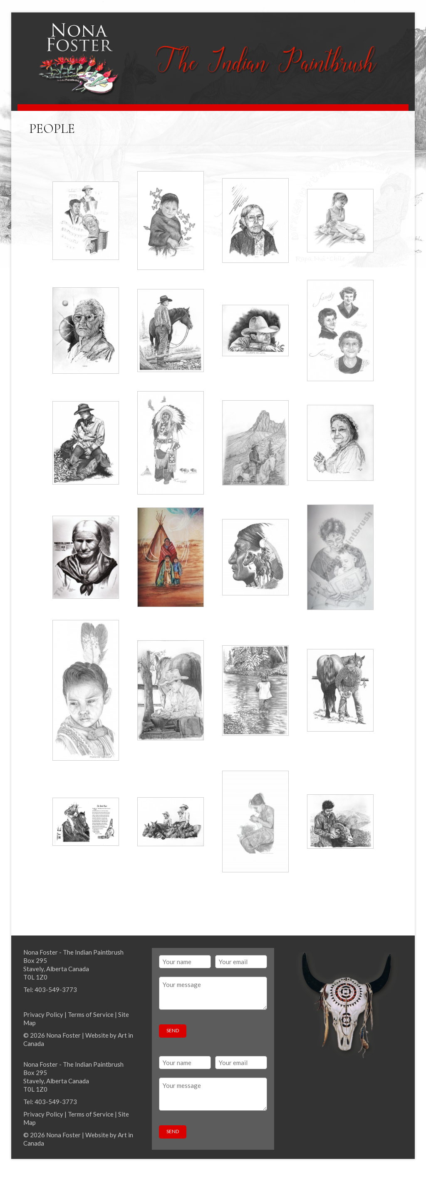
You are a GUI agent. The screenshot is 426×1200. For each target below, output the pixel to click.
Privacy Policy (43, 1014)
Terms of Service (91, 1014)
